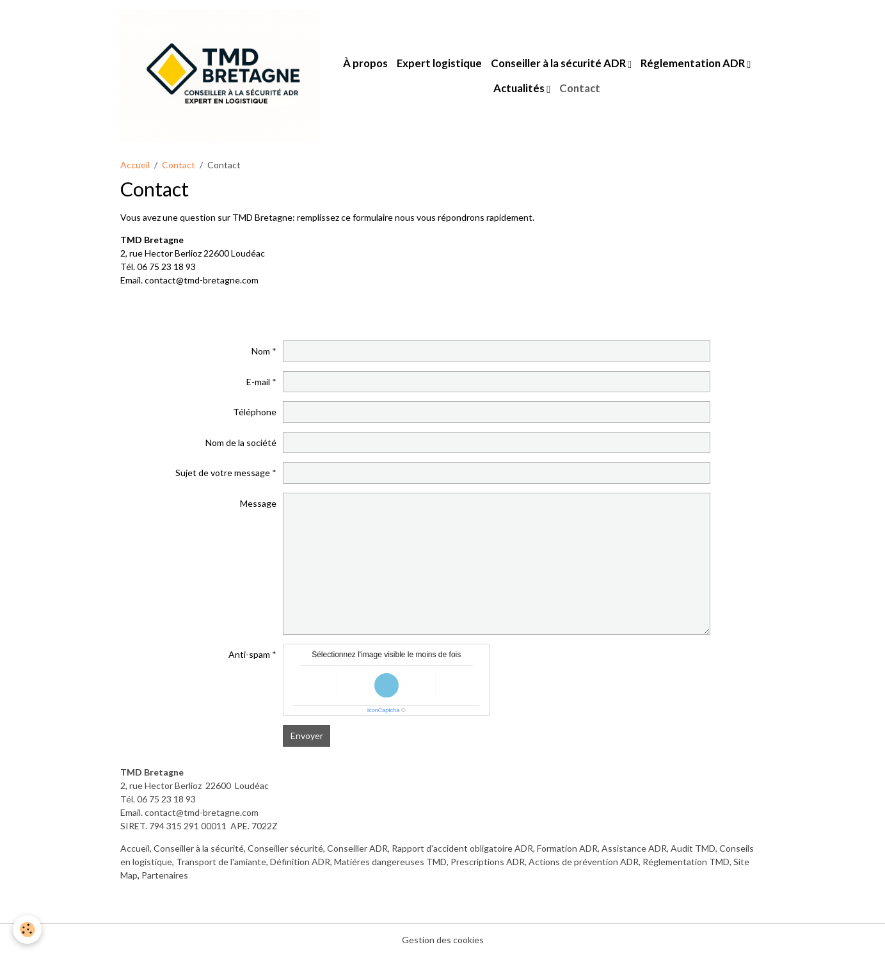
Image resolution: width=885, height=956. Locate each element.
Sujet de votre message (222, 472)
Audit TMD (693, 848)
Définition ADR (300, 861)
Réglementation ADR (694, 63)
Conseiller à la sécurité (199, 848)
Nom (260, 351)
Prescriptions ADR (487, 861)
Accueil (135, 164)
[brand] (220, 75)
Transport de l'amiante (221, 861)
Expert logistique (439, 63)
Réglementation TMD (686, 861)
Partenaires (164, 875)
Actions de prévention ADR (584, 861)
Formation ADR (567, 848)
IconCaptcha (383, 710)
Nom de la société (240, 442)
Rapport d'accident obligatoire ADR (462, 848)
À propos (365, 63)
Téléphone (254, 411)
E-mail (258, 381)
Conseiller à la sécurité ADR (559, 63)
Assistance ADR (634, 848)
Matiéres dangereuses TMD (390, 861)
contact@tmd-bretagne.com (202, 812)
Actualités (519, 88)
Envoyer (307, 735)
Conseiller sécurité (285, 848)
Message (258, 503)
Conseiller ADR (357, 848)
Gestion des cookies (443, 939)
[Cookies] (27, 929)
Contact (579, 88)
